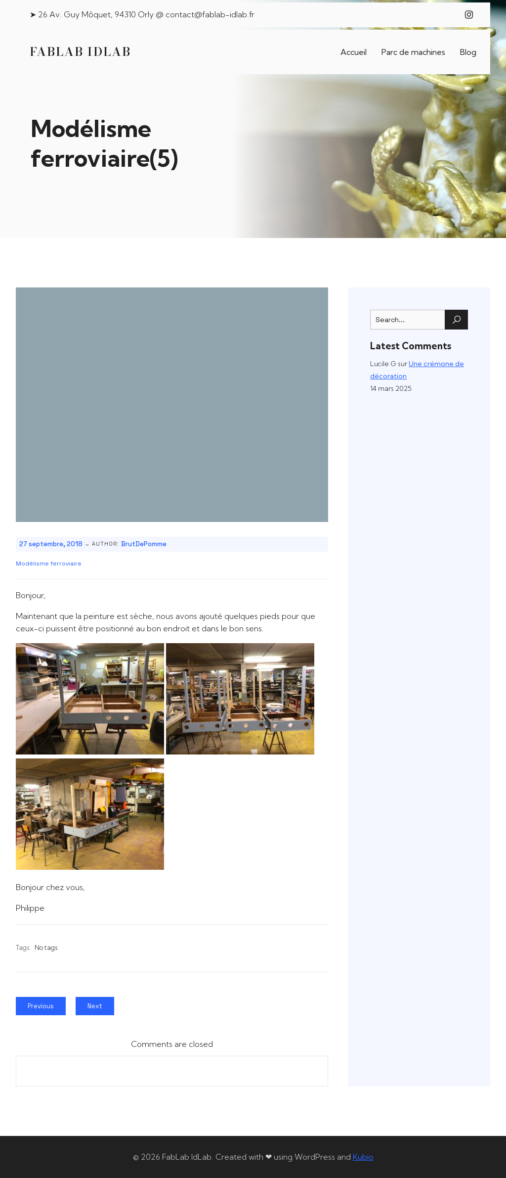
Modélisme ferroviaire (49, 563)
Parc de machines (413, 52)
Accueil (353, 52)
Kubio (363, 1157)
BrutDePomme (144, 544)
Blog (468, 52)
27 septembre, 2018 (51, 544)
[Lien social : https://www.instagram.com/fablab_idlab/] (469, 14)
